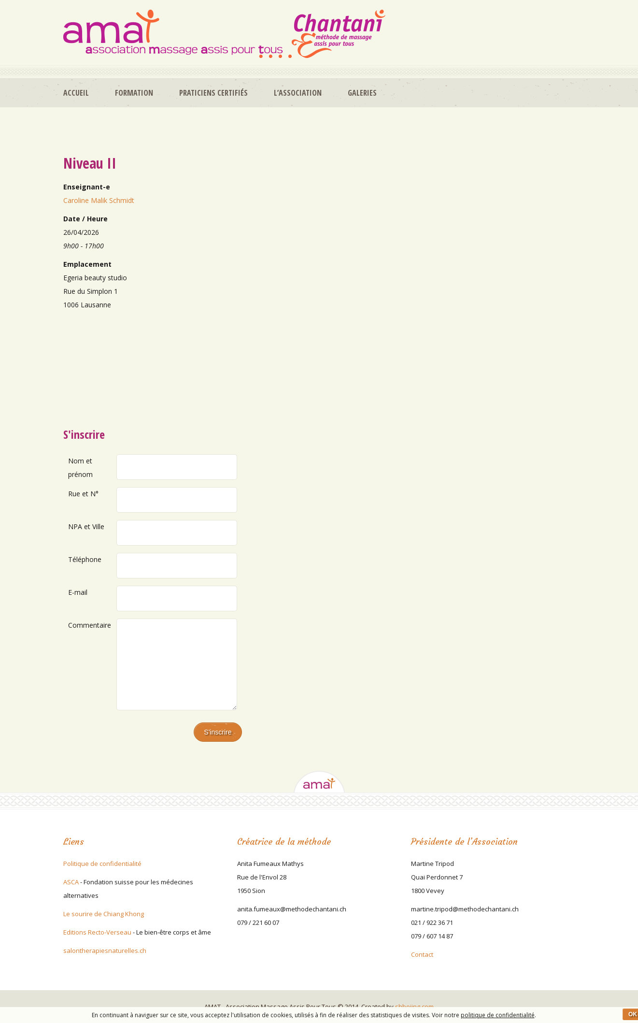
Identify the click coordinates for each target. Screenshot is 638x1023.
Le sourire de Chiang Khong (103, 913)
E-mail (77, 592)
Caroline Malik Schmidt (98, 200)
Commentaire (89, 625)
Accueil (76, 92)
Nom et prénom (80, 467)
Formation (134, 92)
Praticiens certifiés (213, 92)
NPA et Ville (86, 526)
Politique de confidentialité (102, 863)
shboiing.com (414, 1006)
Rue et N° (83, 493)
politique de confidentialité (498, 1015)
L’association (298, 92)
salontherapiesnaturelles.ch (104, 950)
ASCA (71, 882)
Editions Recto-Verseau (97, 932)
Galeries (362, 92)
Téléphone (84, 559)
